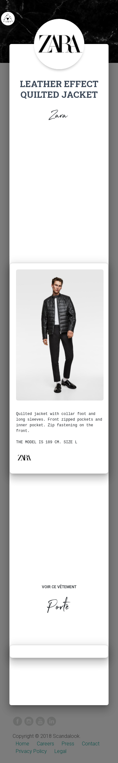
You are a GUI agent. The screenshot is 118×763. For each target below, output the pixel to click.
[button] (24, 458)
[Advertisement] (59, 194)
